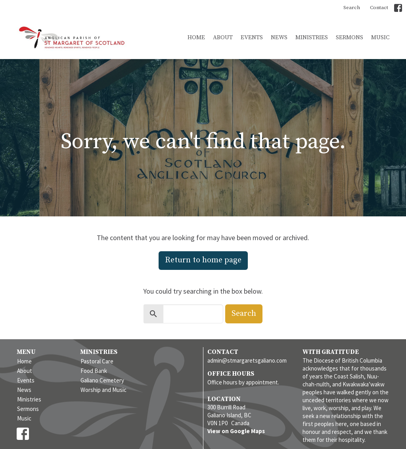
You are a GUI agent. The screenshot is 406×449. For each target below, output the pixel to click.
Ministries (311, 37)
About (223, 37)
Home (196, 37)
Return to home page (203, 260)
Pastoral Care (96, 361)
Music (380, 37)
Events (252, 37)
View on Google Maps (236, 431)
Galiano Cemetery (102, 380)
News (279, 37)
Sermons (349, 37)
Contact (379, 7)
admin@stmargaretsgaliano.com (247, 360)
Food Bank (93, 370)
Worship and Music (103, 390)
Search (351, 7)
